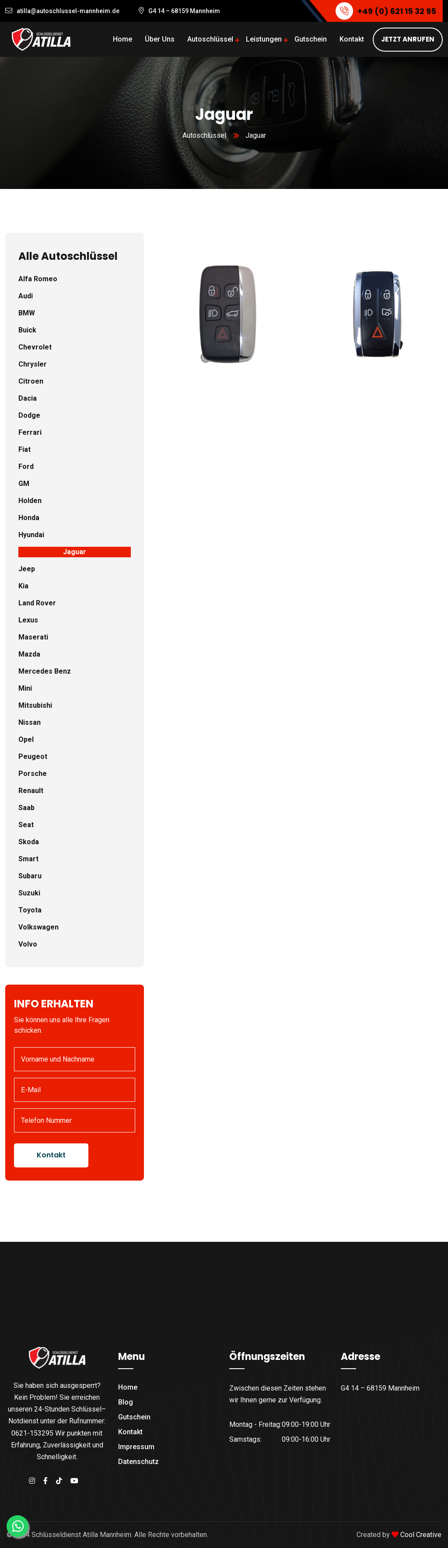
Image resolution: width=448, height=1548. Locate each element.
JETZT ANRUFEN (407, 39)
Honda (28, 518)
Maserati (33, 637)
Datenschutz (138, 1461)
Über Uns (160, 39)
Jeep (26, 569)
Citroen (30, 381)
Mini (25, 688)
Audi (25, 296)
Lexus (28, 620)
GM (23, 483)
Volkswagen (38, 927)
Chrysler (32, 364)
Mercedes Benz (44, 671)
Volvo (27, 944)
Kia (23, 586)
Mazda (29, 654)
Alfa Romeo (37, 279)
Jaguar (74, 552)
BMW (26, 313)
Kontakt (352, 39)
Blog (125, 1402)
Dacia (27, 398)
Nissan (29, 722)
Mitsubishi (35, 705)
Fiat (24, 449)
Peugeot (32, 756)
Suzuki (29, 893)
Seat (26, 825)
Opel (26, 739)
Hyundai (31, 535)
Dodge (29, 415)
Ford (26, 466)
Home (122, 39)
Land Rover (37, 603)
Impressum (136, 1447)
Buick (27, 330)
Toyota (30, 910)
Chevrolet (35, 347)
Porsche (32, 773)
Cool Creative (420, 1535)
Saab (26, 808)
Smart (28, 859)
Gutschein (310, 39)
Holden (30, 500)
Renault (30, 790)
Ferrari (30, 432)
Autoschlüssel (210, 39)
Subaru (30, 876)
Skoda (28, 842)
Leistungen (264, 39)
